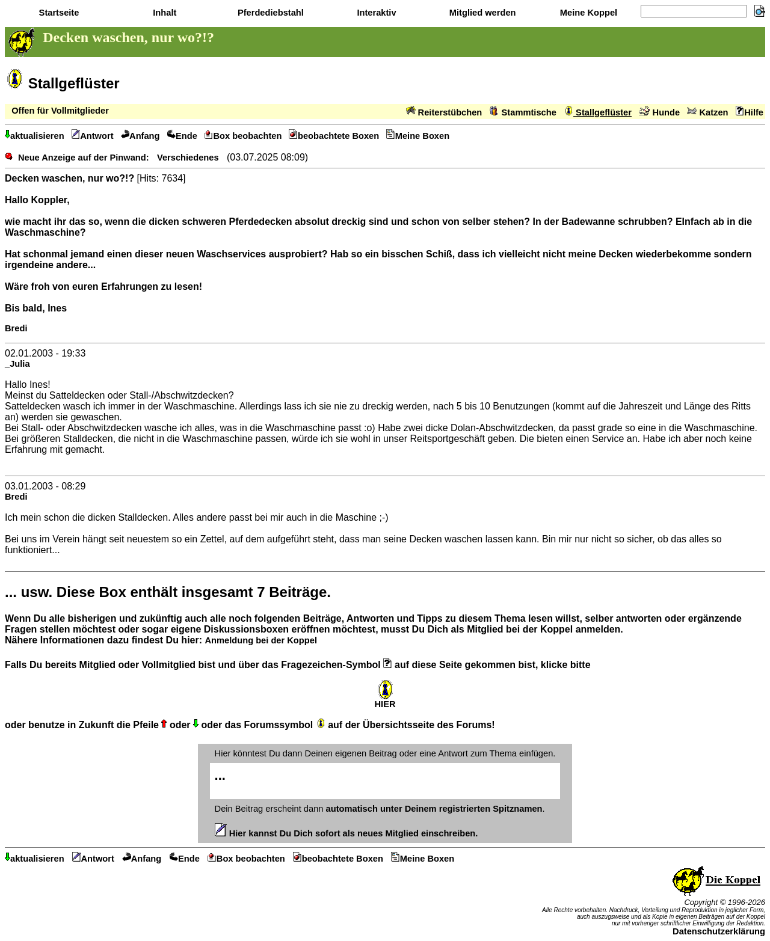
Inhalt (163, 12)
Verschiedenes (188, 157)
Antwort (93, 136)
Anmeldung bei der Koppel (260, 640)
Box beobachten (243, 136)
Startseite (58, 12)
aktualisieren (34, 136)
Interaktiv (375, 12)
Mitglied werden (481, 12)
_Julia (17, 364)
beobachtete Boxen (334, 136)
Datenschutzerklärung (719, 931)
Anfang (140, 136)
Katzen (707, 112)
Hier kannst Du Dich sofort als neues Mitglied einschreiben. (346, 833)
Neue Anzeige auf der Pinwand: (83, 157)
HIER (384, 700)
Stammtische (523, 112)
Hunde (659, 112)
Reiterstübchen (444, 112)
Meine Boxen (417, 136)
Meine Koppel (587, 12)
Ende (182, 136)
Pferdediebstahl (269, 12)
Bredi (16, 328)
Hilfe (749, 112)
